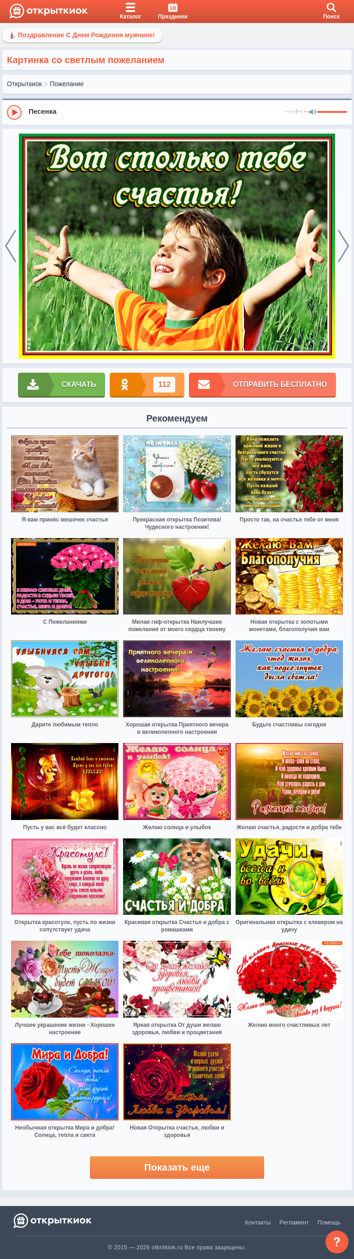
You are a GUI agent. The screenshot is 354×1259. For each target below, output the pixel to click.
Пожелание (67, 84)
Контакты (258, 1222)
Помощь (329, 1222)
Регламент (294, 1222)
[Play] (14, 112)
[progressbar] (332, 112)
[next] (343, 246)
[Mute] (312, 112)
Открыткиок (24, 84)
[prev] (11, 246)
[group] (177, 112)
